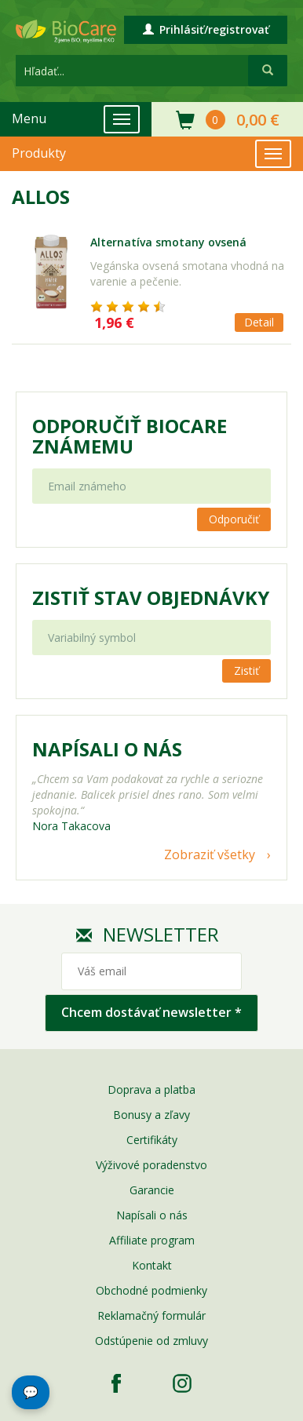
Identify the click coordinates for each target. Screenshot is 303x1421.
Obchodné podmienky (151, 1290)
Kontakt (152, 1265)
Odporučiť (234, 519)
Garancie (152, 1189)
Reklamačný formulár (151, 1315)
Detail (259, 322)
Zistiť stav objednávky (150, 598)
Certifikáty (151, 1139)
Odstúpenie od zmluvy (151, 1340)
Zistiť (246, 670)
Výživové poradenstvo (151, 1164)
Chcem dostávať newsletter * (151, 1012)
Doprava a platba (151, 1089)
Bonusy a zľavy (151, 1114)
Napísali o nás (152, 1215)
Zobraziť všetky (209, 854)
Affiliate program (152, 1240)
